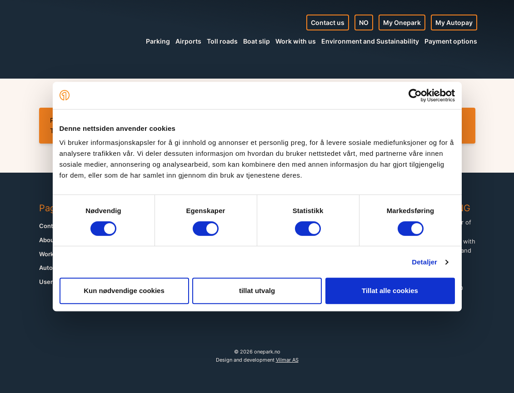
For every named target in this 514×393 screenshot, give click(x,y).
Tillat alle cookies (390, 290)
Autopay (51, 267)
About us (52, 240)
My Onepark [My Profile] (402, 22)
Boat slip (256, 41)
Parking (158, 41)
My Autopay (454, 22)
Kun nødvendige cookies (124, 290)
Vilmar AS (287, 360)
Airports (188, 41)
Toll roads (222, 41)
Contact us (327, 22)
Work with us (295, 41)
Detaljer (424, 262)
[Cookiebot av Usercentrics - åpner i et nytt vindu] (415, 95)
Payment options (450, 41)
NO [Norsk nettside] (364, 22)
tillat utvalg (257, 290)
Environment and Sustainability (370, 41)
